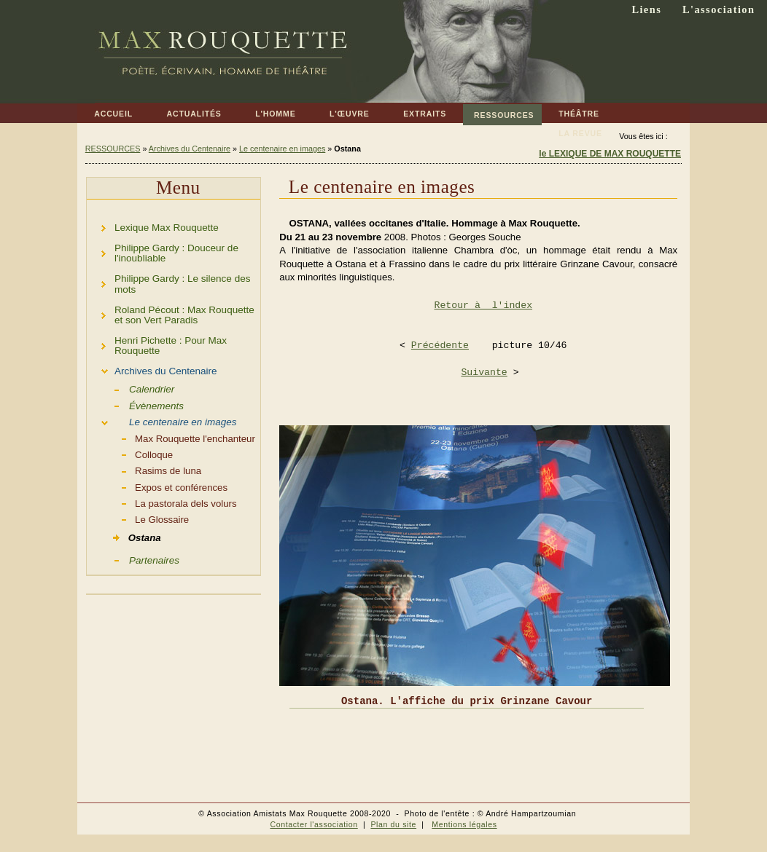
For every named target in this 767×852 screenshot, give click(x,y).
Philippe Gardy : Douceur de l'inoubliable (162, 251)
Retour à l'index (484, 305)
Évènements (135, 404)
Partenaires (133, 559)
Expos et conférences (157, 486)
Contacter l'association (313, 824)
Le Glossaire (138, 518)
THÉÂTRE (570, 111)
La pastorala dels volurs (162, 502)
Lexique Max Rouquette (153, 225)
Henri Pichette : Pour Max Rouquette (157, 343)
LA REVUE (572, 131)
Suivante (484, 372)
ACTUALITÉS (185, 111)
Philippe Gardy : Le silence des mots (168, 282)
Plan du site (393, 824)
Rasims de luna (144, 469)
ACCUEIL (105, 111)
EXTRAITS (416, 111)
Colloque (130, 453)
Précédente (440, 345)
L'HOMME (267, 111)
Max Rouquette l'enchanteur (171, 437)
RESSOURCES (498, 111)
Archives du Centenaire (189, 148)
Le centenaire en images (282, 148)
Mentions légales (464, 824)
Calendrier (130, 388)
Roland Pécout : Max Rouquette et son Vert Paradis (170, 313)
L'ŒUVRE (341, 111)
